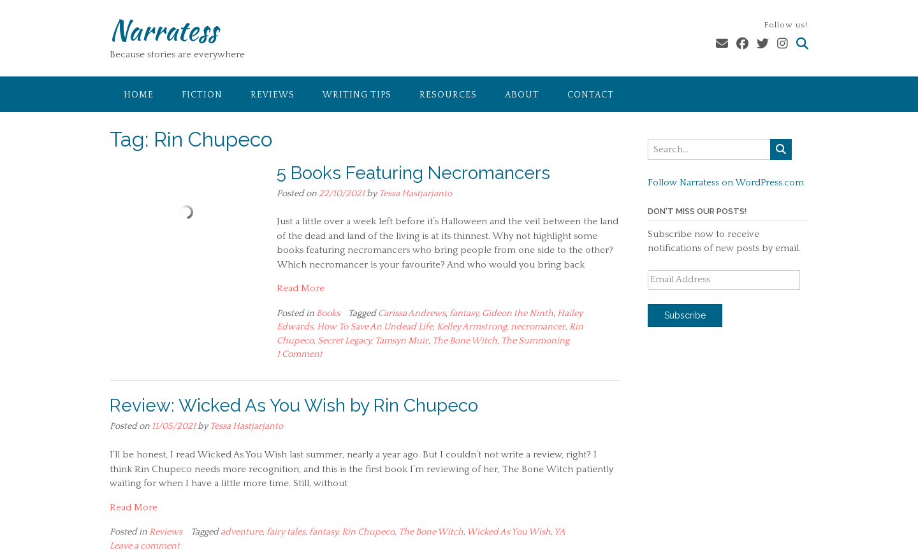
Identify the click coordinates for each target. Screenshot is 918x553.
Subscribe (685, 315)
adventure (242, 532)
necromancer (538, 327)
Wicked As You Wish (509, 532)
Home (139, 95)
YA (559, 532)
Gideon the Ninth (517, 313)
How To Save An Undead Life (375, 327)
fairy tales (285, 532)
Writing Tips (357, 95)
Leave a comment (145, 546)
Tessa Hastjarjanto (415, 194)
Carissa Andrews (412, 313)
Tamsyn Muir (401, 341)
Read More (300, 288)
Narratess (163, 30)
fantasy (463, 313)
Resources (448, 95)
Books (328, 313)
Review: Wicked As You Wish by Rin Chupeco (294, 405)
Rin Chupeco (368, 532)
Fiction (202, 95)
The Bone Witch (464, 341)
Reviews (273, 95)
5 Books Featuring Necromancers (413, 172)
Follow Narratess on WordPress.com (726, 182)
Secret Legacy (344, 341)
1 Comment (300, 354)
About (522, 95)
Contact (590, 95)
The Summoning (535, 341)
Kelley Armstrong (472, 327)
